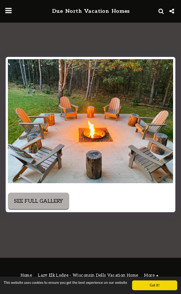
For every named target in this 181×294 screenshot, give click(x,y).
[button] (8, 11)
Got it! (155, 285)
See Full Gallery (38, 201)
